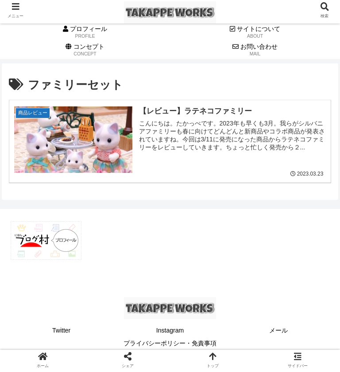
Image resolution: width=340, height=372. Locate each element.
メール (278, 330)
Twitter (61, 330)
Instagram (170, 330)
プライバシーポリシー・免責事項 (170, 343)
